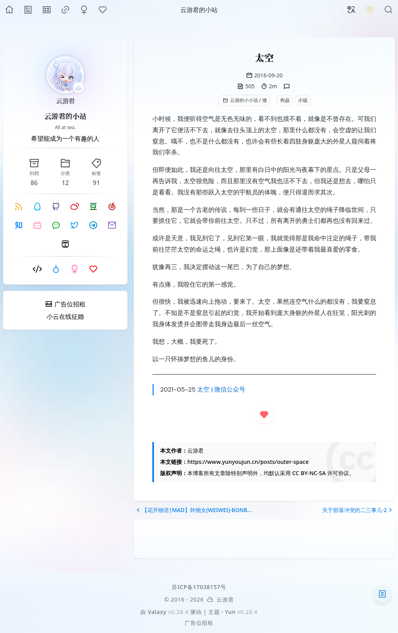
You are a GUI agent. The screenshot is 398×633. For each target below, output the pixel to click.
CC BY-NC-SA (309, 473)
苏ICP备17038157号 (199, 587)
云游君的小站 (65, 116)
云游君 (65, 100)
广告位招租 (199, 622)
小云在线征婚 (65, 316)
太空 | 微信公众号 (221, 389)
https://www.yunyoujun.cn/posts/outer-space (248, 461)
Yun (230, 612)
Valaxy (157, 612)
